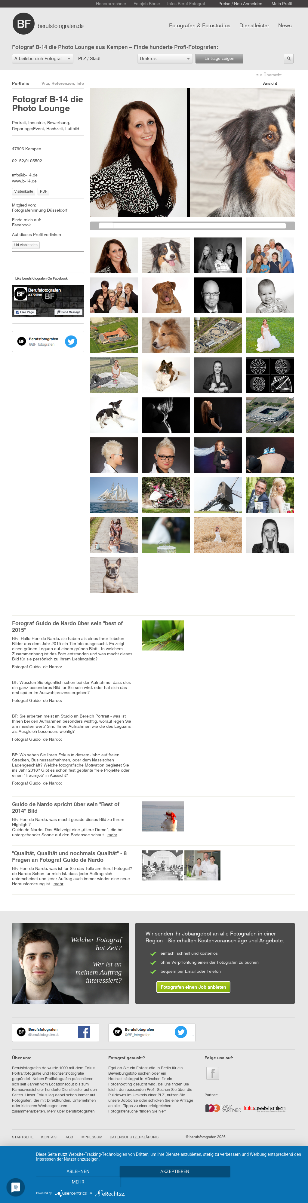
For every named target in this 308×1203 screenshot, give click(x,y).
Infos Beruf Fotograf (186, 4)
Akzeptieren (169, 1182)
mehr (112, 835)
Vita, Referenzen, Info (63, 83)
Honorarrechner (111, 4)
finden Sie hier (152, 1111)
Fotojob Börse (147, 4)
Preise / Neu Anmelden (240, 4)
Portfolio (20, 83)
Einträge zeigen (219, 59)
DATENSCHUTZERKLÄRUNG (134, 1137)
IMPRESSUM (91, 1137)
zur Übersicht (269, 75)
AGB (69, 1137)
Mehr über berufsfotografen (70, 1111)
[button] (42, 59)
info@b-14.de (25, 175)
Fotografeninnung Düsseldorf (39, 210)
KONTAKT (49, 1137)
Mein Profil (282, 4)
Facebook (21, 225)
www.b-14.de (24, 181)
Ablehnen (75, 1182)
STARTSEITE (23, 1137)
